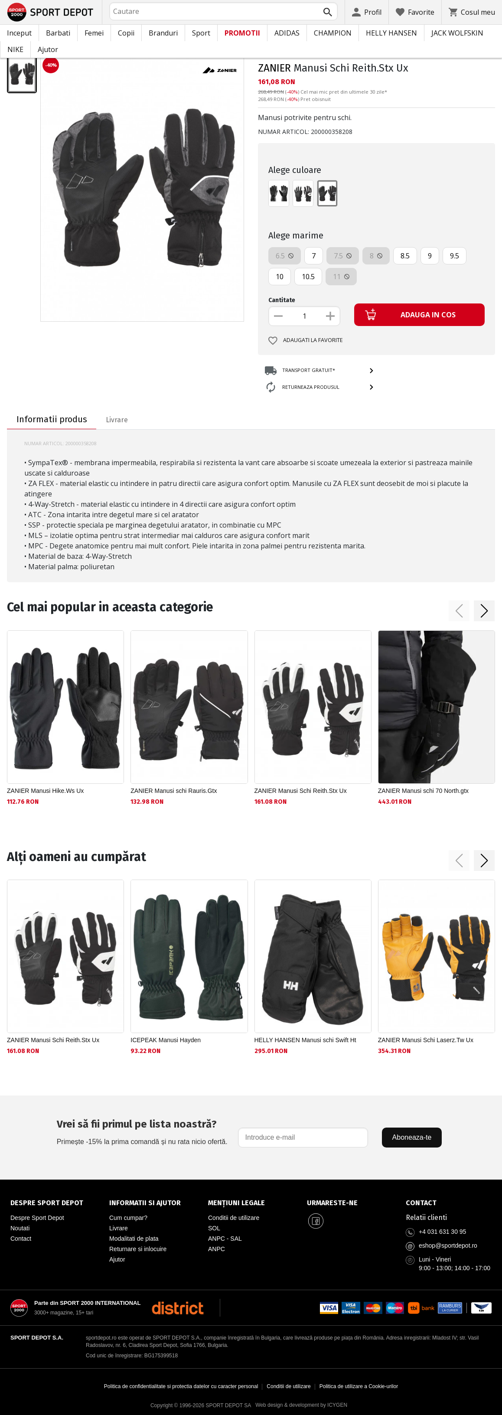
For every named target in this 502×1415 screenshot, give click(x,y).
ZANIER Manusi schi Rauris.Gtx (173, 790)
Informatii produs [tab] (51, 419)
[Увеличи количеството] (330, 316)
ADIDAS (287, 33)
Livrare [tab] (117, 420)
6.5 (284, 256)
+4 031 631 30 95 (442, 1231)
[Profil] (366, 12)
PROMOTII (242, 33)
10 (280, 276)
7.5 (343, 256)
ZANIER (274, 68)
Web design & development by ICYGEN (301, 1405)
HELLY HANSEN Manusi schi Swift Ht (305, 1040)
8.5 (405, 256)
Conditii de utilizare (233, 1217)
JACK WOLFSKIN (457, 33)
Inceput (19, 33)
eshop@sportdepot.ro (448, 1245)
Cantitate (281, 300)
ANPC (216, 1248)
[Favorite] (415, 12)
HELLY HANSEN (391, 33)
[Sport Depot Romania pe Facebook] (315, 1221)
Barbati (58, 33)
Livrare (118, 1228)
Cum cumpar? (128, 1217)
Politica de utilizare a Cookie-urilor (358, 1386)
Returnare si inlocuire (137, 1248)
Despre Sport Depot (37, 1217)
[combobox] (223, 11)
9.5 (454, 256)
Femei (94, 33)
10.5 (308, 276)
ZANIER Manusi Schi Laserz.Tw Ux (425, 1040)
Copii (126, 33)
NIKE (15, 49)
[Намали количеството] (278, 316)
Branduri (163, 33)
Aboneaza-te (412, 1137)
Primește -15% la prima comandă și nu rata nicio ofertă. (142, 1130)
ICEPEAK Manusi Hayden (165, 1040)
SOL (214, 1228)
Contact (20, 1238)
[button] (459, 611)
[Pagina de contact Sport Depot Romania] (449, 1203)
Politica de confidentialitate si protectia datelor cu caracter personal (181, 1386)
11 (341, 276)
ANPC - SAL (225, 1238)
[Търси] (328, 12)
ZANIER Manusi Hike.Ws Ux (45, 790)
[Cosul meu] (472, 12)
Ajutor (48, 49)
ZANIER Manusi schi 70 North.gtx (423, 790)
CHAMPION (333, 33)
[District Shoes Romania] (177, 1308)
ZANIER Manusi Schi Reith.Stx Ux (300, 790)
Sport (201, 33)
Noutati (19, 1228)
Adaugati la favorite (305, 340)
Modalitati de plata (134, 1238)
